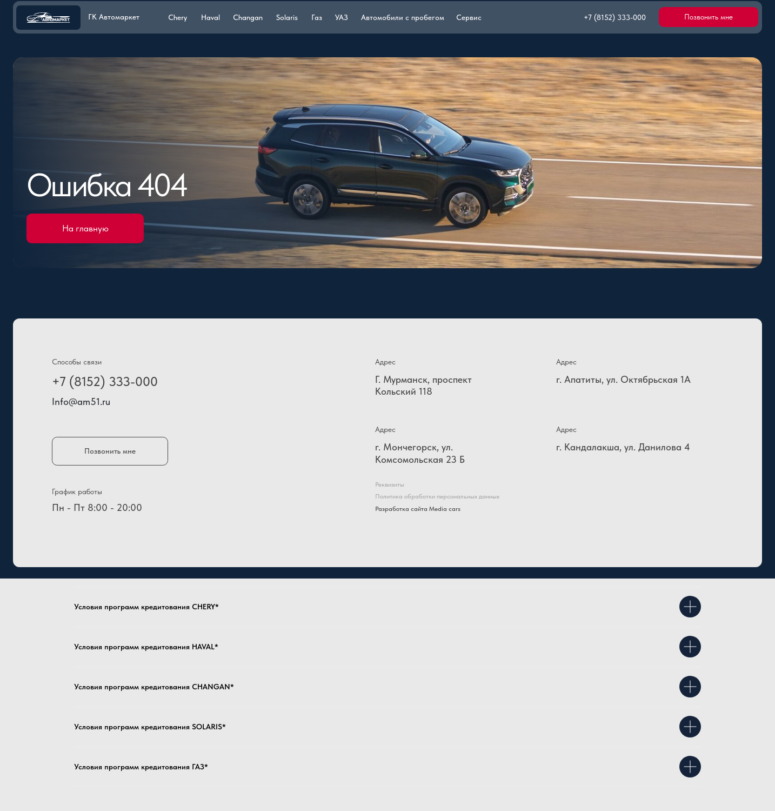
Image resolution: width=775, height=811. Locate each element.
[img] (48, 17)
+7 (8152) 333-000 (105, 381)
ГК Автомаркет (113, 17)
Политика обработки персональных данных (437, 496)
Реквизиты (389, 484)
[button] (708, 17)
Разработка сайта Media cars (417, 509)
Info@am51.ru (81, 401)
